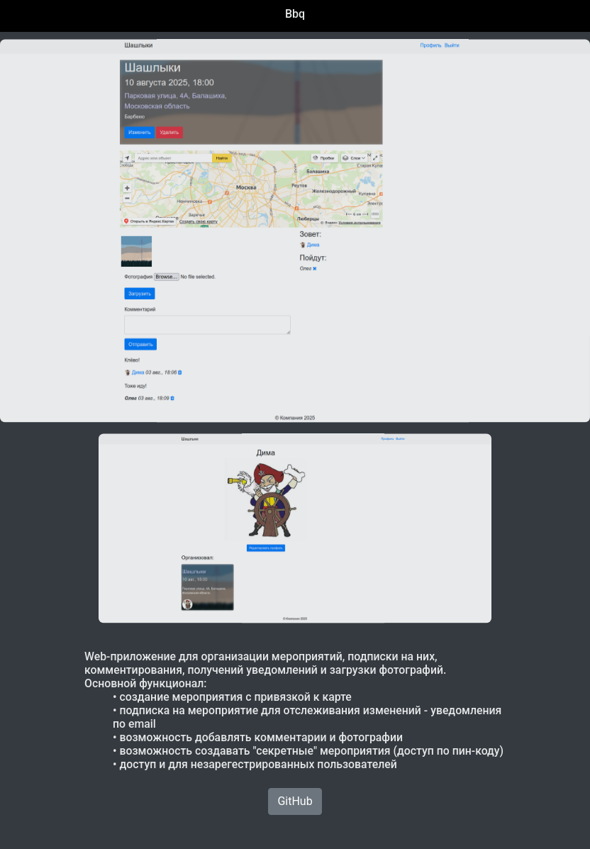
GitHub (294, 801)
